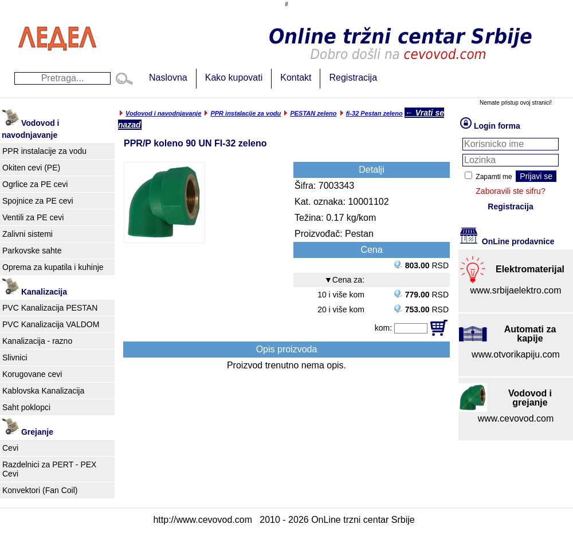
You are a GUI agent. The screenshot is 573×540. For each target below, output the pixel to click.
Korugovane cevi (32, 374)
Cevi (10, 447)
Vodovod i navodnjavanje (163, 113)
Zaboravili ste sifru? (510, 191)
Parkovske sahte (32, 250)
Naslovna (168, 77)
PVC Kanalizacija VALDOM (50, 324)
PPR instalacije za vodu (44, 151)
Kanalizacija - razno (37, 341)
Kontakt (295, 77)
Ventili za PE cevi (33, 217)
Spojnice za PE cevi (37, 200)
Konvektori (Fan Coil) (40, 490)
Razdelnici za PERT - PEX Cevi (49, 469)
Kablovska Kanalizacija (43, 390)
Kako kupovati (234, 77)
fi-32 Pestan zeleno (374, 113)
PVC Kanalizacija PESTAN (49, 307)
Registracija (353, 77)
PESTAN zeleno (313, 113)
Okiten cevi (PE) (31, 167)
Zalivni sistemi (27, 234)
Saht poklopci (26, 407)
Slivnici (15, 357)
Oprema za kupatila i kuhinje (53, 267)
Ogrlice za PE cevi (35, 184)
